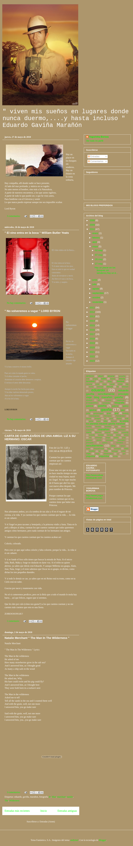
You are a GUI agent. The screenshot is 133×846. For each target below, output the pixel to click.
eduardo (98, 390)
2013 (92, 316)
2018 (92, 338)
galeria (115, 406)
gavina (93, 410)
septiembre (98, 293)
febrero (96, 237)
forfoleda (106, 403)
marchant (61, 797)
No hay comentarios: (16, 303)
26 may (99, 259)
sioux (123, 446)
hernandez (120, 416)
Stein (126, 448)
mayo (95, 246)
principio (121, 440)
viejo (97, 454)
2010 (92, 229)
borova (120, 381)
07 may (99, 255)
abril (94, 242)
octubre (96, 297)
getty (88, 413)
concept (100, 387)
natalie (70, 797)
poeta (99, 440)
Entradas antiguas (67, 810)
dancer (110, 386)
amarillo (122, 376)
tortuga (115, 451)
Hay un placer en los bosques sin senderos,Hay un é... (106, 270)
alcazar (111, 376)
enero (95, 233)
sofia (88, 448)
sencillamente (94, 445)
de (118, 387)
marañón (103, 429)
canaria (89, 384)
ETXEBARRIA (92, 403)
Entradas (93, 156)
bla (101, 381)
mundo (92, 435)
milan (116, 432)
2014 (92, 321)
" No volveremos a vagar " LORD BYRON (32, 311)
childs (120, 384)
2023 (92, 361)
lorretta (108, 426)
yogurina (90, 456)
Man (54, 797)
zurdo (115, 456)
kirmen (114, 421)
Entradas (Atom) (47, 821)
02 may (99, 250)
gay (123, 410)
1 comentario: (13, 621)
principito (89, 443)
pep (123, 437)
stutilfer (92, 451)
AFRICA (90, 376)
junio (95, 280)
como (91, 387)
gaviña (106, 410)
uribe (123, 451)
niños (126, 435)
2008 (92, 220)
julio (94, 284)
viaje (88, 453)
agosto (96, 288)
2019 (92, 343)
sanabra (119, 443)
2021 (92, 352)
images (98, 418)
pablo (116, 437)
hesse (88, 418)
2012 (92, 312)
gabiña (102, 405)
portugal (109, 440)
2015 (92, 325)
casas (112, 384)
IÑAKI (119, 418)
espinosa (120, 400)
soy (109, 448)
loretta (88, 426)
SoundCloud (99, 448)
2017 (92, 334)
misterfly (125, 432)
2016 (92, 330)
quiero (104, 443)
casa (104, 384)
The (6, 800)
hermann (107, 416)
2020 (92, 347)
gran (109, 413)
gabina (89, 406)
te (99, 451)
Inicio (43, 810)
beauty (122, 378)
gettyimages (98, 413)
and (87, 379)
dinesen (125, 387)
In (50, 797)
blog (110, 381)
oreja (108, 437)
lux (116, 426)
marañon (89, 430)
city (127, 384)
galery (125, 406)
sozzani (117, 448)
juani (98, 421)
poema (89, 440)
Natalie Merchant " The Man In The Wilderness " (37, 637)
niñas (118, 435)
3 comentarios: (14, 216)
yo (124, 454)
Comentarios (95, 161)
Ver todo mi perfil (94, 141)
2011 (92, 307)
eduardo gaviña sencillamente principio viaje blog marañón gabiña (107, 394)
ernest (108, 400)
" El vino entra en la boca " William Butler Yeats (37, 232)
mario (88, 432)
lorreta (98, 426)
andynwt (74, 840)
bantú (113, 379)
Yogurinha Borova (99, 137)
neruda (110, 435)
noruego (98, 437)
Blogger (102, 840)
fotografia (119, 403)
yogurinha (104, 456)
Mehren (98, 432)
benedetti (90, 381)
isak (126, 418)
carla (97, 384)
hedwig (125, 413)
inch (111, 418)
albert (100, 376)
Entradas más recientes (17, 810)
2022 (92, 356)
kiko (105, 421)
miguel (107, 432)
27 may (99, 264)
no (90, 437)
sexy (113, 446)
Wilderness (14, 800)
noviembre (98, 302)
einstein (89, 400)
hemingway (94, 416)
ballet (103, 378)
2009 (92, 225)
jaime (91, 421)
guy (116, 413)
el (99, 400)
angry (95, 379)
